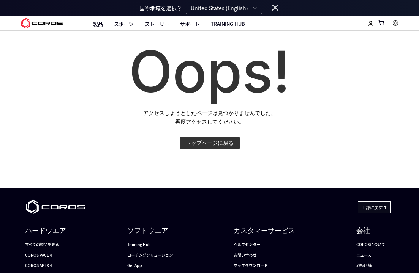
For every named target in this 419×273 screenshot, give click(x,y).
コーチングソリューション (150, 255)
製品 (98, 23)
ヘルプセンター (247, 244)
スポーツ (124, 23)
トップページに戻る (210, 143)
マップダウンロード (251, 265)
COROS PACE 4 (38, 255)
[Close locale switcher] (275, 8)
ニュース (363, 255)
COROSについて (370, 244)
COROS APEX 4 (38, 265)
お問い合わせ (245, 255)
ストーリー (157, 23)
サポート (190, 23)
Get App (134, 265)
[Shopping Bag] (381, 22)
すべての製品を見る (42, 244)
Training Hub (228, 23)
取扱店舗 (364, 265)
